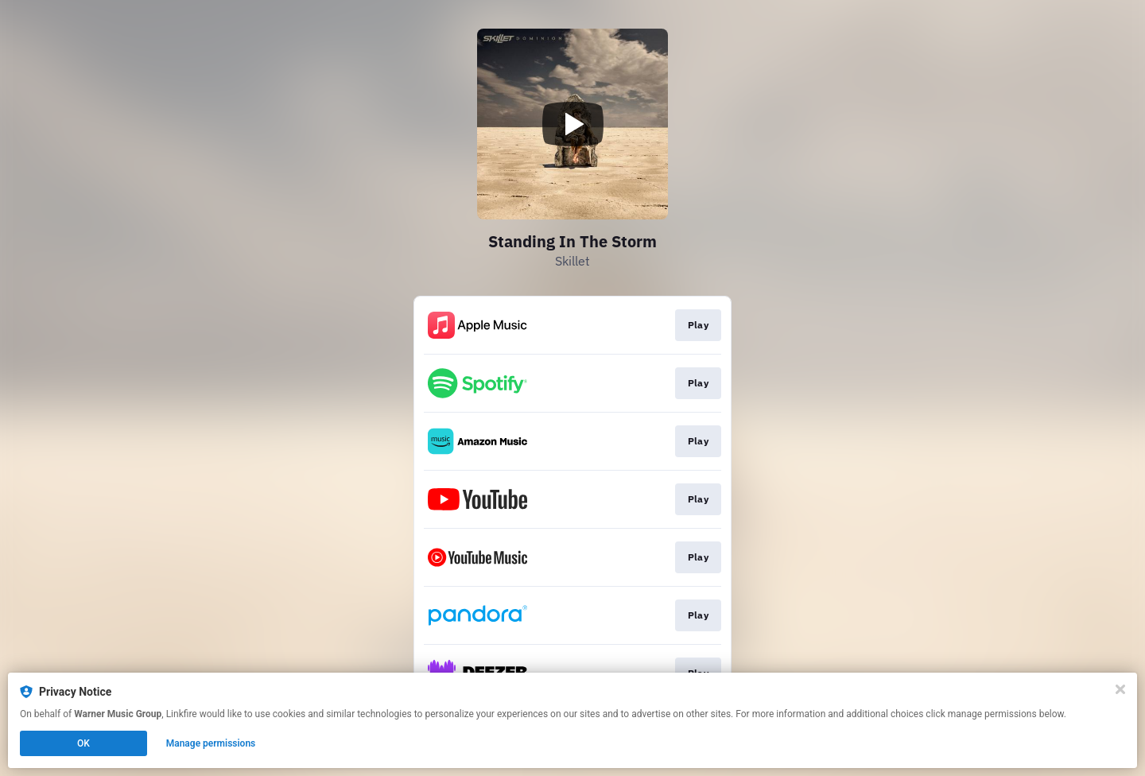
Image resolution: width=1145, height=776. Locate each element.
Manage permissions (211, 743)
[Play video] (572, 124)
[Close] (1120, 689)
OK (83, 743)
